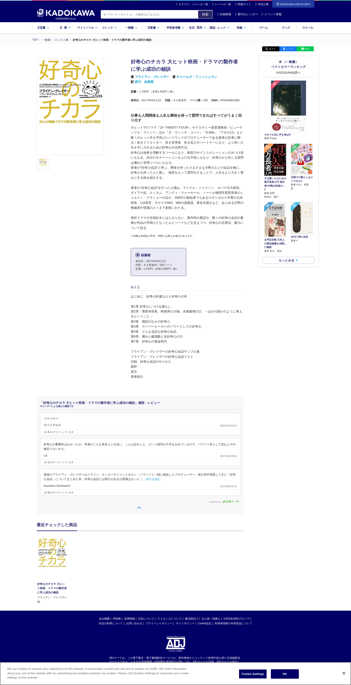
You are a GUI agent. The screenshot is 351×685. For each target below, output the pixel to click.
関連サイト (244, 4)
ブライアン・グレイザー (152, 77)
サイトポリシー (185, 623)
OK (285, 674)
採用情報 (129, 618)
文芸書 (43, 27)
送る (307, 48)
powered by (224, 502)
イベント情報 (271, 14)
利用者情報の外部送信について (233, 623)
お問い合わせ (134, 623)
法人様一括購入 (210, 618)
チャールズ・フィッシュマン (196, 77)
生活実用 (197, 27)
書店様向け (191, 618)
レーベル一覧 (223, 4)
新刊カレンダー (246, 14)
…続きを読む (152, 479)
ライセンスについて (169, 618)
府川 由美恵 (144, 82)
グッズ (286, 27)
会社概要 (104, 618)
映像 (241, 27)
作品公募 (263, 4)
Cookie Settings (253, 674)
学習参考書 (175, 27)
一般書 (131, 27)
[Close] (344, 673)
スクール (307, 27)
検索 (205, 14)
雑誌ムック (219, 27)
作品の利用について (111, 623)
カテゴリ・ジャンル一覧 (193, 4)
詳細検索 (223, 14)
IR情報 (117, 618)
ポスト (272, 48)
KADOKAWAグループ (237, 618)
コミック (109, 27)
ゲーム (263, 27)
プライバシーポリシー (159, 623)
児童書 (153, 27)
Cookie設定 (204, 623)
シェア (289, 48)
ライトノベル (87, 27)
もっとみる (286, 260)
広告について (146, 618)
